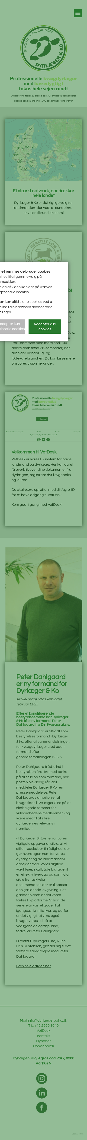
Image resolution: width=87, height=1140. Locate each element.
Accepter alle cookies (45, 326)
